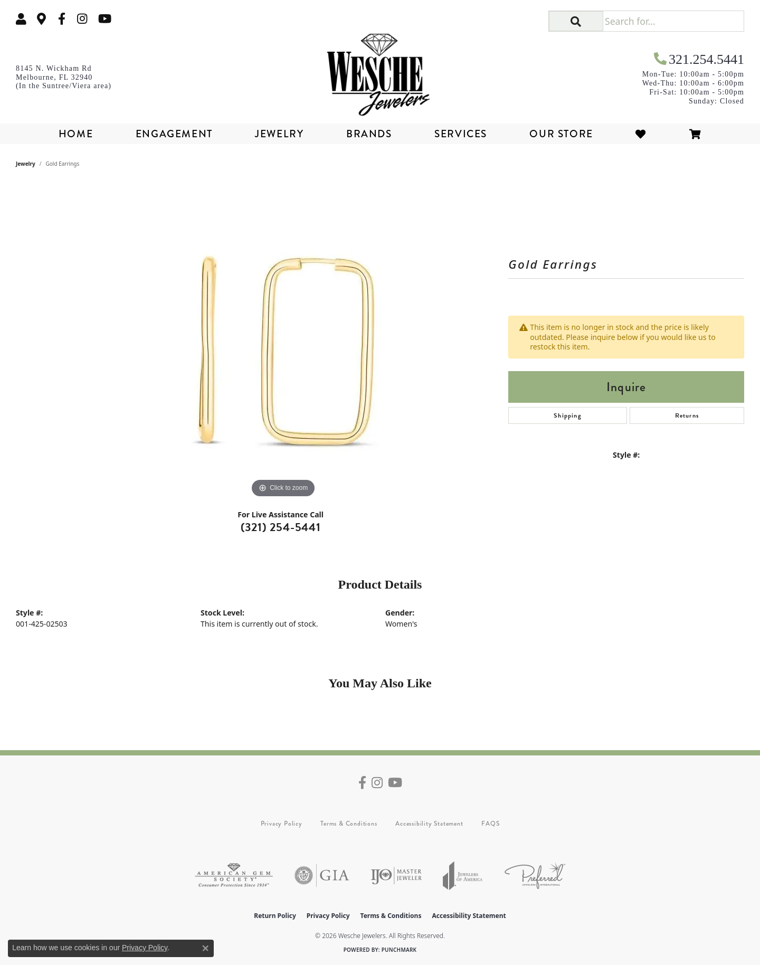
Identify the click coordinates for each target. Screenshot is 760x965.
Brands (369, 133)
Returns (687, 415)
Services (460, 133)
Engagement (174, 133)
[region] (283, 342)
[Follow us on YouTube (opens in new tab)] (104, 19)
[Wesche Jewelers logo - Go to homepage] (380, 70)
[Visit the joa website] (463, 875)
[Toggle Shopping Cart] (695, 134)
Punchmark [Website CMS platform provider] (399, 949)
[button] (21, 19)
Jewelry (279, 133)
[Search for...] (673, 21)
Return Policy (275, 915)
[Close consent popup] (205, 948)
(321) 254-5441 (281, 527)
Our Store (561, 133)
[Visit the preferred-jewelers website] (535, 875)
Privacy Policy (281, 823)
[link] (41, 19)
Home (76, 133)
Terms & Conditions (348, 823)
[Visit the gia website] (321, 875)
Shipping (568, 415)
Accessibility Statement (429, 823)
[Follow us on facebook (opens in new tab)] (61, 19)
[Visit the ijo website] (396, 875)
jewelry (25, 163)
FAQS (490, 823)
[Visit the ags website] (233, 875)
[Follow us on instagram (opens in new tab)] (82, 19)
